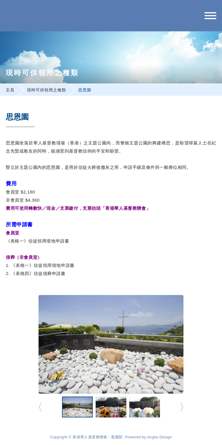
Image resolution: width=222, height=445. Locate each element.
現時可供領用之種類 (46, 90)
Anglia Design (159, 437)
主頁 (10, 90)
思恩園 (84, 90)
